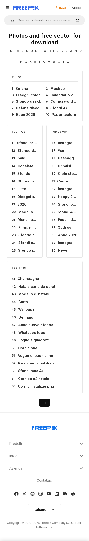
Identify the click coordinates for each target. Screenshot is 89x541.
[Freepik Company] (44, 427)
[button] (10, 20)
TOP (11, 51)
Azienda (46, 468)
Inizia (46, 456)
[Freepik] (26, 8)
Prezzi (60, 7)
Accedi (77, 8)
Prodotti (46, 443)
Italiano (44, 509)
